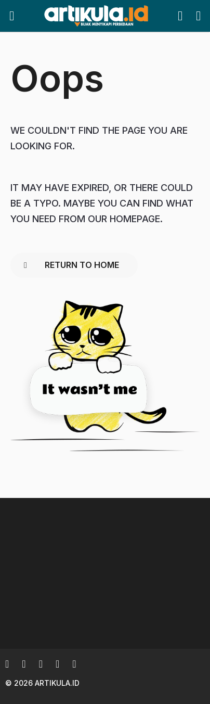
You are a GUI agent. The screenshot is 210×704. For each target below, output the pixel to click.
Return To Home (71, 265)
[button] (11, 16)
